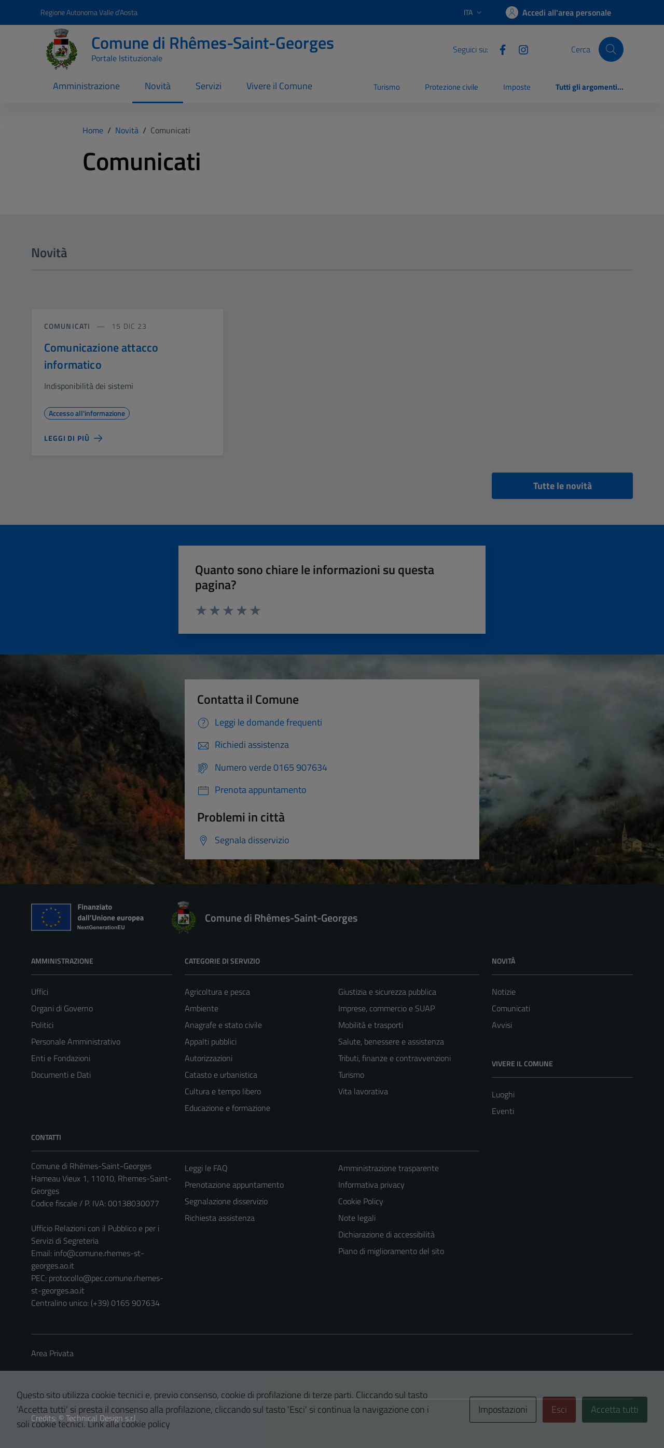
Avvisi (502, 1025)
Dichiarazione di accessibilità (386, 1234)
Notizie (504, 991)
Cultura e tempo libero (223, 1091)
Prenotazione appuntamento (234, 1184)
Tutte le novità (562, 486)
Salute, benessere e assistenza (391, 1041)
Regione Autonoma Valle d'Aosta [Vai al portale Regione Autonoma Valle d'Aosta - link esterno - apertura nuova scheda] (88, 12)
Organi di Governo (62, 1008)
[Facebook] (498, 49)
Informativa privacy (371, 1184)
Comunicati (67, 326)
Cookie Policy (360, 1201)
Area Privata (52, 1353)
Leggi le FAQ (206, 1168)
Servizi (209, 86)
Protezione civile (451, 87)
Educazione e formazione (227, 1108)
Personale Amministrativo (75, 1041)
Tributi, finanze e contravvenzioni (394, 1058)
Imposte (517, 87)
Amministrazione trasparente (388, 1168)
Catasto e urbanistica (221, 1074)
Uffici (39, 991)
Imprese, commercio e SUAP (386, 1008)
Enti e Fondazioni (60, 1058)
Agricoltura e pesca (217, 991)
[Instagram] (519, 49)
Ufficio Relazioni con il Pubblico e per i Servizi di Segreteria (95, 1234)
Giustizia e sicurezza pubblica (387, 991)
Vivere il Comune (279, 86)
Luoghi (503, 1094)
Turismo (387, 87)
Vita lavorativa (363, 1091)
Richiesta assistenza (220, 1218)
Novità (158, 86)
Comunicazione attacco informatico (101, 355)
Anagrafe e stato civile (223, 1025)
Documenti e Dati (61, 1074)
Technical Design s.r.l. (101, 1418)
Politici (42, 1025)
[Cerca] (611, 49)
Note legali (357, 1218)
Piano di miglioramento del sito (391, 1251)
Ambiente (201, 1008)
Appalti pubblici (211, 1041)
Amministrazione (86, 86)
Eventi (503, 1111)
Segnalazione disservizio (226, 1201)
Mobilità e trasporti (370, 1025)
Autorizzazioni (208, 1058)
